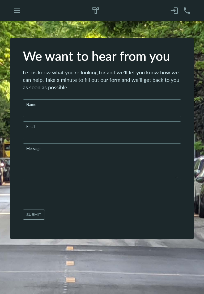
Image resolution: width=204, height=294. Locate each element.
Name (31, 104)
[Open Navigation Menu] (17, 10)
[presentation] (63, 195)
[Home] (95, 10)
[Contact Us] (187, 10)
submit (33, 214)
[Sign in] (174, 10)
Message (33, 148)
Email (30, 126)
